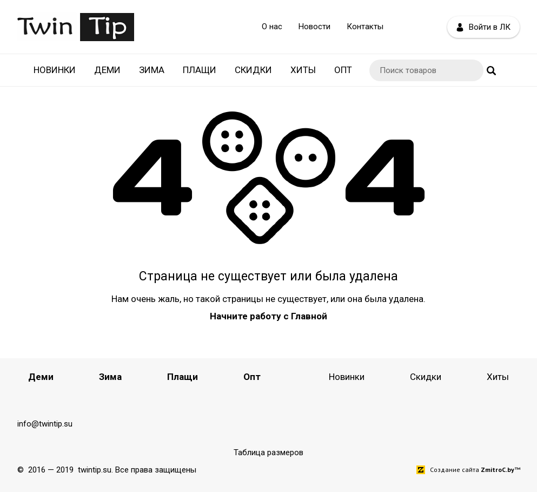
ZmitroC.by (497, 469)
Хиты (303, 69)
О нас (272, 26)
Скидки (253, 69)
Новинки (55, 69)
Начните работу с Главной (268, 316)
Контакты (365, 26)
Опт (343, 69)
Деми (107, 69)
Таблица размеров (268, 452)
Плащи (199, 69)
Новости (314, 26)
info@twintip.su (44, 424)
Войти (483, 27)
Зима (151, 69)
